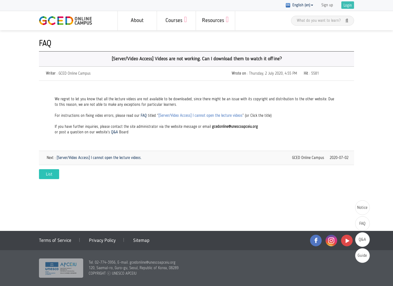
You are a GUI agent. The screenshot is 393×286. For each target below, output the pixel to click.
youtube (347, 240)
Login (348, 5)
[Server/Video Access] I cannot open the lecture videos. (99, 158)
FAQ (144, 116)
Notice (362, 208)
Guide (362, 256)
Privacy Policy (102, 240)
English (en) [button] (299, 5)
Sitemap (141, 240)
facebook (316, 240)
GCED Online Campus (65, 20)
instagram (331, 240)
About (137, 20)
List (49, 174)
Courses (176, 19)
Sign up (327, 5)
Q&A (114, 132)
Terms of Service (55, 240)
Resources (215, 19)
